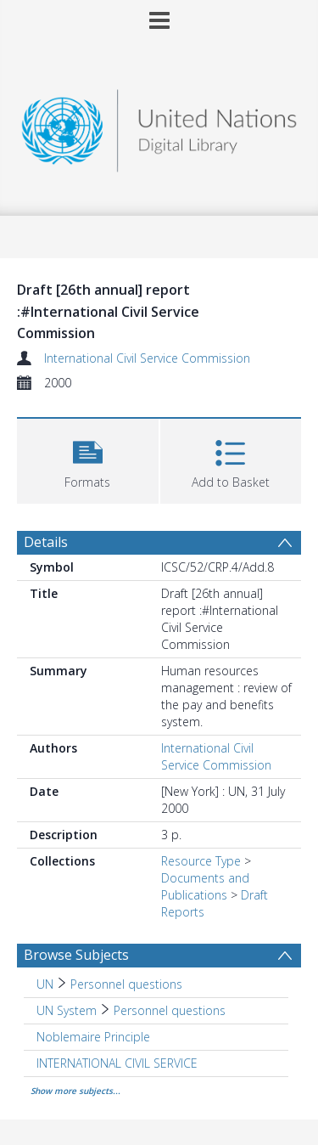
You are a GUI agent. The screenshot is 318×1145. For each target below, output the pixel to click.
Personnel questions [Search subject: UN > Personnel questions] (126, 984)
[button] (88, 459)
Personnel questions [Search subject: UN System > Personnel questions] (170, 1010)
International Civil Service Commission (147, 358)
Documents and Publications (205, 886)
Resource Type (201, 861)
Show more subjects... (75, 1091)
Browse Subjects (76, 954)
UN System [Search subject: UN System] (66, 1010)
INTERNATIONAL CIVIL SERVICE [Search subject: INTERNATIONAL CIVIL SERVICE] (117, 1063)
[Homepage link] (159, 126)
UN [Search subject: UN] (44, 984)
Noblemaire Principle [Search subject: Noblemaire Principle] (93, 1037)
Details (46, 542)
